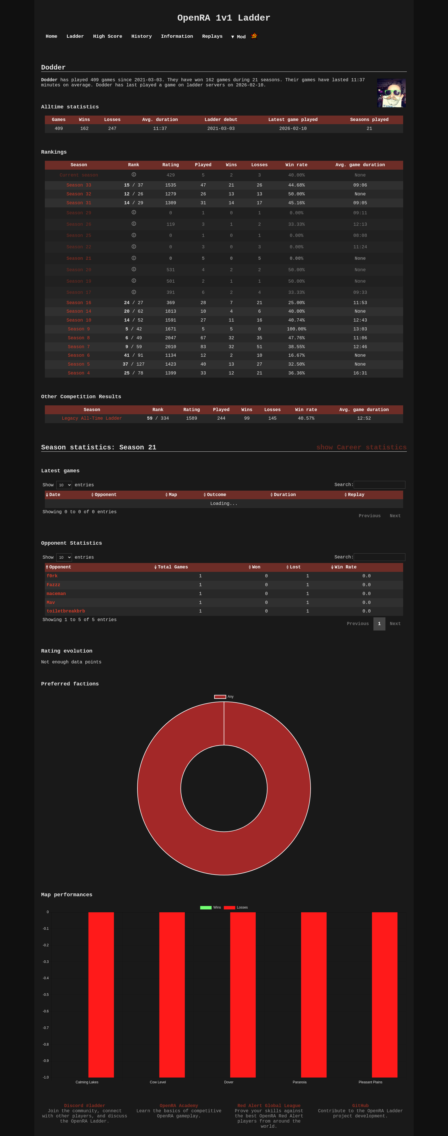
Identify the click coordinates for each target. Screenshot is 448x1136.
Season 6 (79, 355)
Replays (212, 36)
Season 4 (79, 373)
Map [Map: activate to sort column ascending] (173, 494)
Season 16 (79, 303)
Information (177, 36)
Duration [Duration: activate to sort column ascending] (285, 494)
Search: (370, 484)
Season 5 (79, 364)
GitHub (360, 1106)
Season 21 (79, 258)
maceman (56, 593)
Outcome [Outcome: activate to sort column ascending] (216, 494)
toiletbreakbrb (66, 611)
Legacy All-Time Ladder (92, 418)
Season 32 (79, 194)
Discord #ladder (84, 1106)
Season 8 (79, 338)
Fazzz (53, 585)
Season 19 (79, 281)
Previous (370, 516)
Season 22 (79, 247)
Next (395, 516)
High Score (107, 36)
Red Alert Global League (269, 1106)
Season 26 (79, 224)
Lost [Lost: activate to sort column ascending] (295, 567)
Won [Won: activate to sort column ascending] (256, 567)
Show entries (68, 485)
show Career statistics (361, 447)
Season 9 (79, 329)
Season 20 (79, 270)
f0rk (52, 576)
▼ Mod (238, 37)
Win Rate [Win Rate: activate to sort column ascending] (346, 567)
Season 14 (79, 311)
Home (51, 36)
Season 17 (79, 292)
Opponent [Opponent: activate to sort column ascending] (106, 494)
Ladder (75, 36)
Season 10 (79, 320)
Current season (79, 175)
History (141, 36)
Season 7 (79, 347)
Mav (51, 602)
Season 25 (79, 235)
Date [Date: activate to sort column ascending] (54, 494)
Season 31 (79, 203)
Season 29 (79, 213)
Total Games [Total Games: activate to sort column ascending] (173, 567)
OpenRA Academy (179, 1106)
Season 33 (79, 185)
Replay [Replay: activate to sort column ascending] (356, 494)
